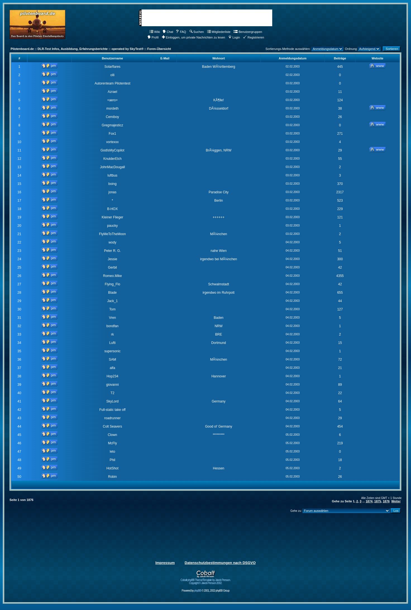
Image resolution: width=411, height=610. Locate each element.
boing (112, 184)
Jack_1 (112, 301)
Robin (112, 477)
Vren (112, 318)
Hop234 (112, 376)
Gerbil (112, 267)
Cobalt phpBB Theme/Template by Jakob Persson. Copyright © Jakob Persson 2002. (206, 580)
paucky (112, 226)
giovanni (112, 385)
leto (112, 452)
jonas (112, 192)
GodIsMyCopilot (112, 150)
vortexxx (112, 142)
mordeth (112, 108)
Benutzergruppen (248, 31)
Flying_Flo (112, 284)
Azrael (112, 92)
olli (112, 75)
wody (112, 242)
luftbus (112, 175)
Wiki (155, 31)
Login (234, 37)
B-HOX (112, 209)
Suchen (197, 31)
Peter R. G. (112, 251)
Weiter (396, 501)
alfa (112, 368)
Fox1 (112, 134)
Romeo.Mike (112, 276)
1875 (377, 501)
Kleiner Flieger (112, 217)
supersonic (112, 351)
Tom (112, 309)
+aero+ (112, 100)
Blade (112, 293)
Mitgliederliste (218, 31)
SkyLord (112, 401)
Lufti (112, 343)
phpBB (197, 590)
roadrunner (112, 418)
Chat (168, 31)
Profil (153, 37)
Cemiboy (112, 117)
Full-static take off (112, 410)
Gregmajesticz (112, 125)
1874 (369, 501)
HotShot (112, 468)
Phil (112, 460)
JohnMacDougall (112, 167)
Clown (112, 435)
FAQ (181, 31)
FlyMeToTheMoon (112, 234)
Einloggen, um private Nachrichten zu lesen (193, 37)
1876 (386, 501)
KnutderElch (112, 159)
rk (112, 334)
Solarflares (112, 67)
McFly (112, 443)
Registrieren (253, 37)
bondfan (112, 326)
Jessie (112, 259)
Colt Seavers (112, 426)
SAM (112, 359)
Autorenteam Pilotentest (112, 83)
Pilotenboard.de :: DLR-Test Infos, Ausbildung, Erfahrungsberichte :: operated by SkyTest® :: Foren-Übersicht (91, 48)
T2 (112, 393)
